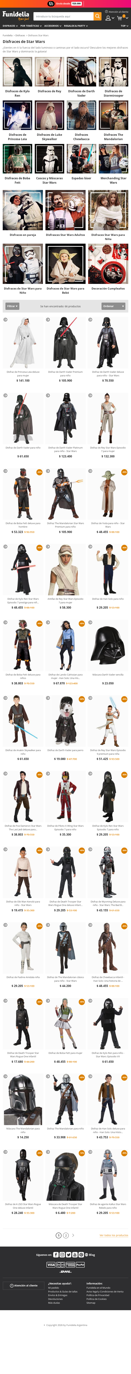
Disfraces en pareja (23, 235)
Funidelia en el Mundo (98, 1287)
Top (123, 25)
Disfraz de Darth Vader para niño (23, 447)
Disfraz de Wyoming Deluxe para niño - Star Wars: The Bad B (108, 903)
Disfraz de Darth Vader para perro (65, 750)
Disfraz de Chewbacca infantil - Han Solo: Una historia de (108, 979)
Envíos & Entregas (57, 1295)
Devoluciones (55, 1299)
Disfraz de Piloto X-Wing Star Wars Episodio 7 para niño (65, 827)
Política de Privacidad (97, 1295)
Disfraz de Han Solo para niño (108, 598)
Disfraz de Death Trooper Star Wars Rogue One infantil (23, 1054)
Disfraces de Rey (49, 91)
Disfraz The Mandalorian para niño (65, 1128)
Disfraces (9, 25)
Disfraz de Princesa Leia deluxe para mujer (23, 373)
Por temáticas (29, 25)
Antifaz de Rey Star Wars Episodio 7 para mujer (65, 600)
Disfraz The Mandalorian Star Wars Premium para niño (65, 525)
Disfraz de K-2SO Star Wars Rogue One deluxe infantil (23, 1205)
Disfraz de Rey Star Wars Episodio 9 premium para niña (108, 752)
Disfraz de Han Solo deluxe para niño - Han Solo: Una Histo (108, 1130)
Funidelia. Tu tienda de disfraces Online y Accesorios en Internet (16, 16)
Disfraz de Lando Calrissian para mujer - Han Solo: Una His (65, 676)
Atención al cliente (23, 1286)
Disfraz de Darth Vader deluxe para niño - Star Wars (108, 373)
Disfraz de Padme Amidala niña (23, 977)
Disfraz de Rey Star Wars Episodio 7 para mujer (108, 449)
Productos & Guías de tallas (62, 1291)
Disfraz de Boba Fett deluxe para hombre (23, 525)
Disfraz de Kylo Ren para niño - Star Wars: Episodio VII (108, 1054)
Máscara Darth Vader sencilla (107, 674)
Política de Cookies (96, 1299)
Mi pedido (53, 1287)
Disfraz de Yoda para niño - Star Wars (108, 525)
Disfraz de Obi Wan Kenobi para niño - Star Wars (23, 903)
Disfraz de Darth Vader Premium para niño (65, 373)
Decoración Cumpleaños (108, 288)
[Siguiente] (73, 1235)
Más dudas (54, 1302)
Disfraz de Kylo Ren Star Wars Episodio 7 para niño (108, 827)
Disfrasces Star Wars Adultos (65, 235)
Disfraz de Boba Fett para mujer (65, 1053)
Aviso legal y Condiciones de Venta (104, 1291)
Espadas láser (81, 178)
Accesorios (51, 25)
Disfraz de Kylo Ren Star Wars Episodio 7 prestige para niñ (23, 600)
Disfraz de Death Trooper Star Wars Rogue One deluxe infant (65, 903)
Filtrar (11, 306)
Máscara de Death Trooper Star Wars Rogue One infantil (65, 1205)
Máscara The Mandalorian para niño (23, 1130)
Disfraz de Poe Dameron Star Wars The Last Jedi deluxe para (23, 827)
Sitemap (90, 1302)
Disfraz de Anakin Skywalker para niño (23, 752)
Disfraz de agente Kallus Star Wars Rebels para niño (108, 1205)
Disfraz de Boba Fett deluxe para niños (23, 676)
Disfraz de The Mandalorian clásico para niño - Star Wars (65, 979)
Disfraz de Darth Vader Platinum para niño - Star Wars (65, 449)
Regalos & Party (74, 25)
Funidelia (7, 35)
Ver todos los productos (114, 1235)
